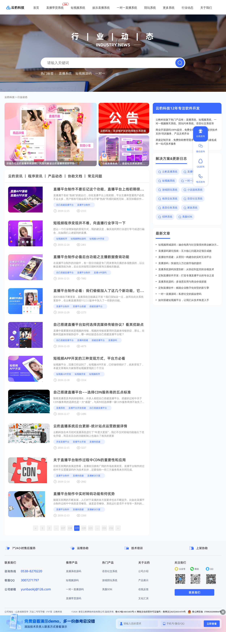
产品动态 (55, 176)
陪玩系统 (150, 8)
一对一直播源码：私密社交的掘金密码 (179, 294)
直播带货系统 (55, 8)
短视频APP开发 (96, 238)
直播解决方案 (93, 475)
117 (63, 528)
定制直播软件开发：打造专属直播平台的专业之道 (186, 275)
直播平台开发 (79, 441)
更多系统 (168, 8)
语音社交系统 (109, 571)
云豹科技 (10, 97)
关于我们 (206, 8)
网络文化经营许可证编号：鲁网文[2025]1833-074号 (161, 611)
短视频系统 (78, 8)
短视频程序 (61, 238)
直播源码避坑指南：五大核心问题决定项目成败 (185, 251)
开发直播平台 (62, 441)
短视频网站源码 (78, 238)
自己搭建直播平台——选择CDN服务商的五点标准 (92, 392)
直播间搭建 (82, 340)
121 (91, 528)
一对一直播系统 (127, 8)
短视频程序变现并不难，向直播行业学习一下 (89, 223)
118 (70, 528)
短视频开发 (80, 374)
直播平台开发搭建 (77, 407)
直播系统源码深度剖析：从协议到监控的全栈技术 (186, 269)
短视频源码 (72, 580)
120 (84, 528)
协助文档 (75, 176)
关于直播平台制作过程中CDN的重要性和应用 (89, 459)
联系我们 (194, 592)
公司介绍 (143, 571)
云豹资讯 (15, 176)
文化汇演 (143, 598)
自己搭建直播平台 (65, 204)
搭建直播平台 (96, 306)
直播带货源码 (73, 598)
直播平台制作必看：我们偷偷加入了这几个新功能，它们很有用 (104, 290)
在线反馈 (143, 589)
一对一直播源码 (75, 589)
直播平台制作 (83, 204)
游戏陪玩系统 (109, 580)
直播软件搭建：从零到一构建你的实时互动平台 (185, 257)
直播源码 (112, 340)
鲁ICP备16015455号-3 (125, 611)
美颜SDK (107, 589)
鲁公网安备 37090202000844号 (204, 611)
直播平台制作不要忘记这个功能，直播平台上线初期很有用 (100, 189)
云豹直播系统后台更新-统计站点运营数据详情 (90, 426)
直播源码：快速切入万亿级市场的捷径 (179, 263)
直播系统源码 (73, 571)
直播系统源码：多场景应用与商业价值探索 (182, 281)
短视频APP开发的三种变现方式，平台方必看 (89, 358)
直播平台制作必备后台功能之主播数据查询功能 (91, 256)
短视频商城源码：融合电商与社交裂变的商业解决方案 (188, 245)
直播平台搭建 (79, 306)
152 (111, 528)
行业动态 (187, 8)
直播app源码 (100, 272)
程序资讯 (35, 176)
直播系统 (60, 407)
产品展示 (143, 580)
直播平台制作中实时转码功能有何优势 (84, 493)
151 (104, 528)
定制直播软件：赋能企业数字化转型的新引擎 (183, 288)
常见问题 (95, 176)
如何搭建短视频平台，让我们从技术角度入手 (183, 300)
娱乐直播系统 (101, 8)
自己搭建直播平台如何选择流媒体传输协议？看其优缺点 (98, 324)
